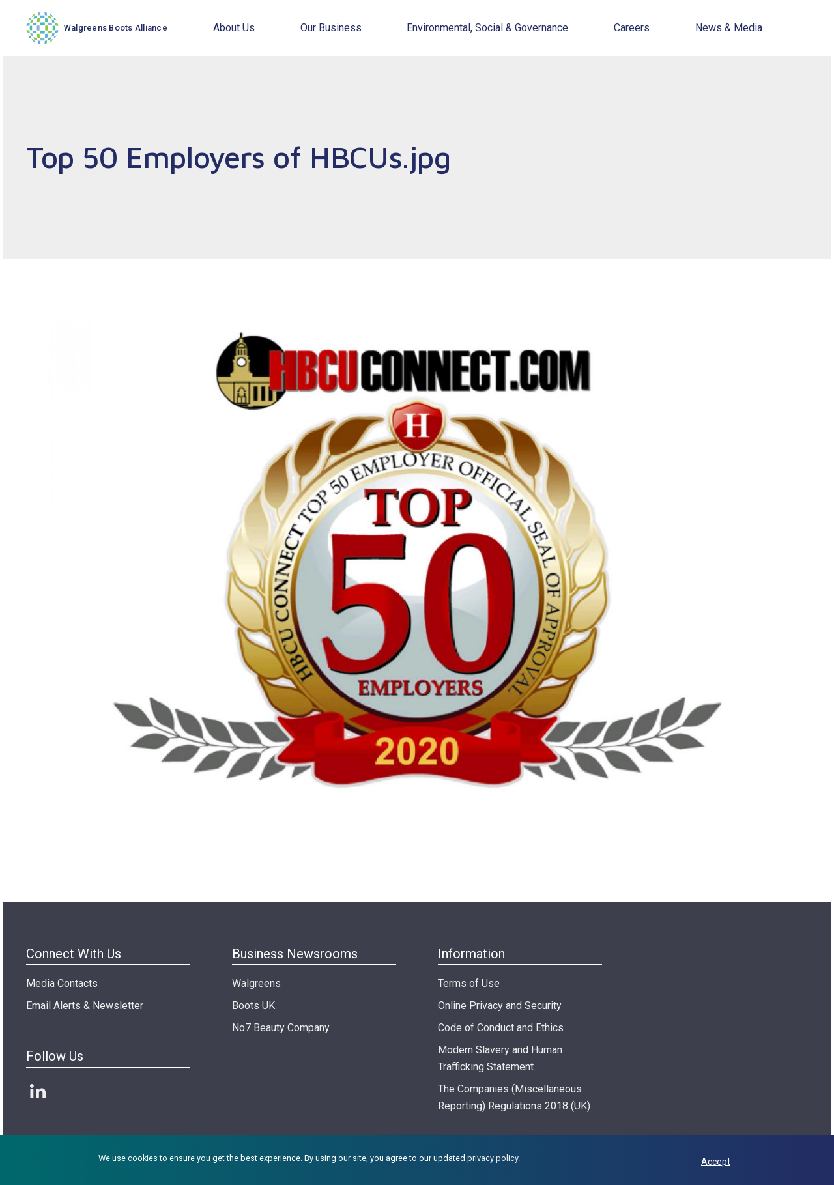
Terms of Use (469, 983)
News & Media (728, 27)
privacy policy (492, 1158)
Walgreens (256, 983)
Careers (632, 27)
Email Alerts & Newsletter (84, 1005)
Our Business (331, 27)
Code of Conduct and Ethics (501, 1027)
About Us (234, 27)
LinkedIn (38, 1091)
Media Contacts (62, 983)
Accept (715, 1161)
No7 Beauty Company (281, 1027)
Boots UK (253, 1005)
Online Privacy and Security (500, 1005)
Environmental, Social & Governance (487, 27)
